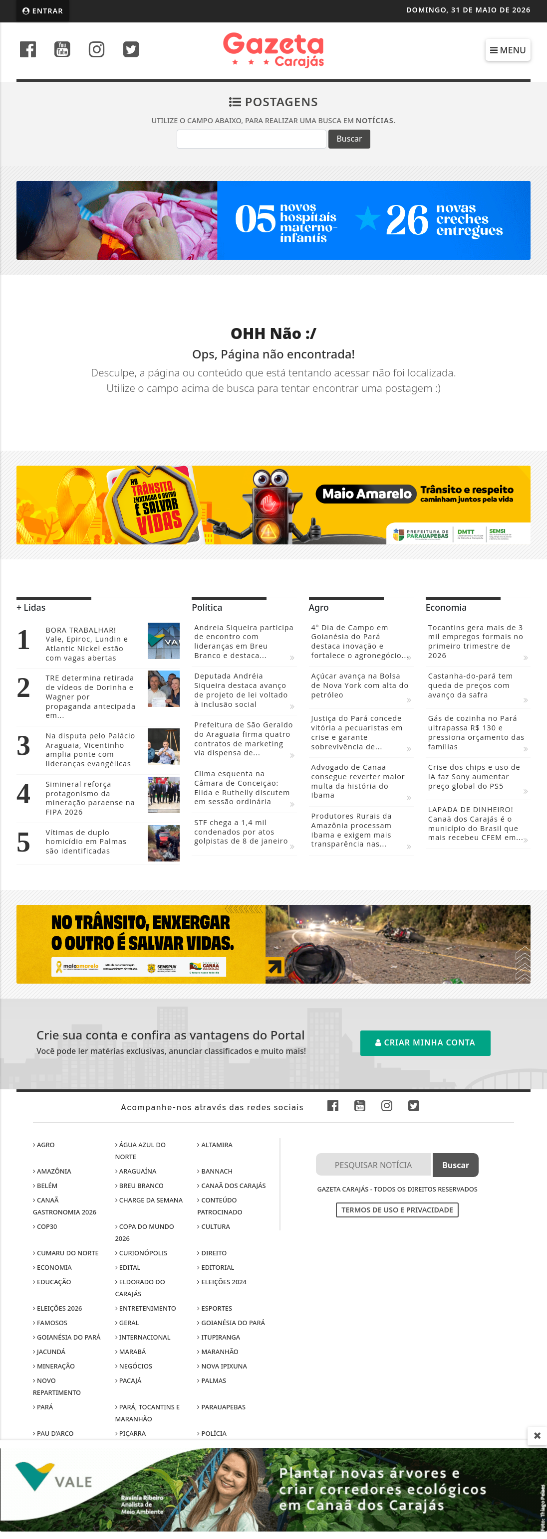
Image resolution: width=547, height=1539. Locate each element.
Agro (44, 1144)
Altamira (215, 1144)
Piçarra (130, 1433)
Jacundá (49, 1351)
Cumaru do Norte (66, 1252)
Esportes (214, 1308)
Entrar (42, 10)
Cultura (213, 1226)
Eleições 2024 (222, 1281)
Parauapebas (221, 1406)
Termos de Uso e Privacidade (397, 1209)
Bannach (215, 1171)
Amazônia (52, 1171)
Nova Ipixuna (222, 1366)
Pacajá (128, 1380)
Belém (45, 1185)
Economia (52, 1267)
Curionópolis (141, 1252)
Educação (52, 1281)
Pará (43, 1406)
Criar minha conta (425, 1042)
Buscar (349, 138)
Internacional (143, 1337)
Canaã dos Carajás (231, 1185)
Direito (212, 1252)
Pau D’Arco (53, 1433)
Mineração (54, 1366)
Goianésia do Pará (231, 1322)
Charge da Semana (149, 1200)
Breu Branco (139, 1185)
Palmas (211, 1380)
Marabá (130, 1351)
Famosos (50, 1322)
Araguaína (136, 1171)
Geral (127, 1322)
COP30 (45, 1226)
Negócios (133, 1366)
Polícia (212, 1433)
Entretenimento (145, 1308)
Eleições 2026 (57, 1308)
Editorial (215, 1267)
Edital (128, 1267)
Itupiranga (218, 1337)
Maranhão (218, 1351)
